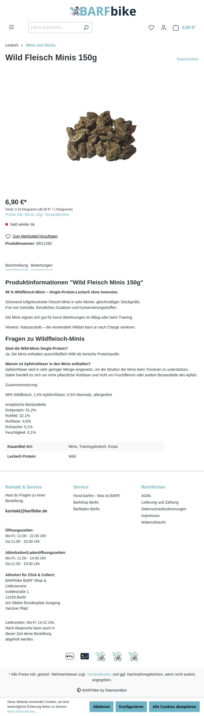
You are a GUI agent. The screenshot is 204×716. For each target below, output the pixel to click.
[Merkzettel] (151, 28)
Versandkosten (99, 674)
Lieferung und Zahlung (159, 502)
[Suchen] (86, 27)
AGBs (146, 496)
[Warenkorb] (184, 28)
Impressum (150, 515)
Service (80, 487)
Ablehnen (101, 707)
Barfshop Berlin (86, 502)
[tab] (16, 265)
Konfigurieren (131, 707)
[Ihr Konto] (164, 28)
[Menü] (11, 27)
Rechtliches (153, 487)
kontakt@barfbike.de (26, 511)
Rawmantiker (188, 59)
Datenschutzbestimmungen (163, 509)
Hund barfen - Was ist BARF (96, 496)
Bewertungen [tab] (42, 265)
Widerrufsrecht (153, 522)
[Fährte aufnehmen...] (54, 27)
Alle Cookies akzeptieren (174, 707)
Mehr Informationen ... (23, 711)
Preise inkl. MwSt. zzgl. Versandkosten (37, 214)
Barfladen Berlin (86, 509)
